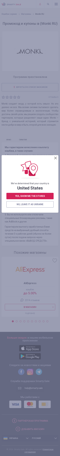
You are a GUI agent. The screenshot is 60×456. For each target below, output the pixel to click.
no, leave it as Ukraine (30, 97)
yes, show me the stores (30, 89)
